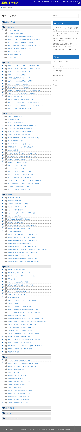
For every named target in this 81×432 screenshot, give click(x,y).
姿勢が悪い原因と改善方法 (15, 96)
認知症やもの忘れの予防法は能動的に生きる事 (20, 390)
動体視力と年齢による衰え (15, 372)
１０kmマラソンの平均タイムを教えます (18, 186)
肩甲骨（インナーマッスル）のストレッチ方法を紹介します (23, 65)
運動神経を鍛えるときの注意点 (16, 369)
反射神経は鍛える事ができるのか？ (17, 384)
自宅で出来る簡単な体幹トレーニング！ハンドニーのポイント (24, 333)
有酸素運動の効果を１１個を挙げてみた (18, 255)
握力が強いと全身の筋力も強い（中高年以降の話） (21, 285)
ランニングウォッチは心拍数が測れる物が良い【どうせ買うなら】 (25, 159)
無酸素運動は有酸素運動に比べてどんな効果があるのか (22, 240)
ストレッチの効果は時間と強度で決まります (19, 108)
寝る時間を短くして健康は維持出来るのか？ (19, 393)
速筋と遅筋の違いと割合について (16, 352)
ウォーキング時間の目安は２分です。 (18, 210)
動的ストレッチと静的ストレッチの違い (18, 84)
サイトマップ (73, 1)
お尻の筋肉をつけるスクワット (16, 288)
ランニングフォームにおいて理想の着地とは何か (20, 174)
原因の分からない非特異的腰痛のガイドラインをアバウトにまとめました (27, 45)
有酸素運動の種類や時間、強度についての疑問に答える (22, 252)
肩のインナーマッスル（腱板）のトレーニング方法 (21, 276)
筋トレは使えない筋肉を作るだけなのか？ (19, 273)
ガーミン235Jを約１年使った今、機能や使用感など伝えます (23, 156)
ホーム (30, 1)
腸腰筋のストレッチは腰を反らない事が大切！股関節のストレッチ (25, 90)
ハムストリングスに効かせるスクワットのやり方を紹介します (24, 312)
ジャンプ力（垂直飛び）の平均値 (16, 294)
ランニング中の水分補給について (16, 122)
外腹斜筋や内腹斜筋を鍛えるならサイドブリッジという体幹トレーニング (27, 318)
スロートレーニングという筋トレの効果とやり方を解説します (24, 339)
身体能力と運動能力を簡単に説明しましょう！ (20, 360)
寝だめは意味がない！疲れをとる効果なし (19, 396)
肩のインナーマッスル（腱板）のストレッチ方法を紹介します (24, 68)
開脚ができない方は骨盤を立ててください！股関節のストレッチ (25, 102)
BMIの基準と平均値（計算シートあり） (18, 204)
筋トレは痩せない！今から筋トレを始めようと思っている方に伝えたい (26, 346)
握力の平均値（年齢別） (14, 297)
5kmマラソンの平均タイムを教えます (18, 165)
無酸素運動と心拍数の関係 (15, 200)
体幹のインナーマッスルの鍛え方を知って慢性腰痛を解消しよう (25, 39)
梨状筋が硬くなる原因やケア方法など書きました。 (21, 131)
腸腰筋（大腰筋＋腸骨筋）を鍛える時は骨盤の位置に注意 (23, 309)
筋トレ (35, 1)
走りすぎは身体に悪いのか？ (15, 150)
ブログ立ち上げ (12, 57)
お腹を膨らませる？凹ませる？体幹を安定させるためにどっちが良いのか (27, 321)
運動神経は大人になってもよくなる (17, 375)
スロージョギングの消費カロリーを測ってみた (20, 177)
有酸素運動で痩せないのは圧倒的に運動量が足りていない (23, 258)
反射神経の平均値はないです (15, 378)
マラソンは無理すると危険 (15, 116)
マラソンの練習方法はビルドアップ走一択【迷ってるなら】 (23, 183)
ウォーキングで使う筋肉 (14, 216)
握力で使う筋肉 (12, 279)
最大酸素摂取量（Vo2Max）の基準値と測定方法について (23, 147)
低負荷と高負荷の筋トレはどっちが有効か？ (19, 342)
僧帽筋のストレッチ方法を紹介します (18, 75)
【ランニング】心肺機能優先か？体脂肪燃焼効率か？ (22, 125)
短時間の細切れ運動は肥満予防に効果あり (19, 219)
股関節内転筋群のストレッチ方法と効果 (18, 87)
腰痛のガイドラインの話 (14, 51)
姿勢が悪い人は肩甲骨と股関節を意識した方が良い (21, 99)
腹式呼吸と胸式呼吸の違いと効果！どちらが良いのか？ (22, 237)
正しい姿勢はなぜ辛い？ (14, 30)
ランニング (53, 1)
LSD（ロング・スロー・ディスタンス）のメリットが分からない (24, 180)
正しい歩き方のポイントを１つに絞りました (19, 207)
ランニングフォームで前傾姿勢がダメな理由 (19, 171)
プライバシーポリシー (12, 418)
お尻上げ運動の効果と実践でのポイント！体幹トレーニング (23, 324)
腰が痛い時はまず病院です (15, 54)
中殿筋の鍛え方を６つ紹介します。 (17, 315)
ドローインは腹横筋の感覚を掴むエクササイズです (21, 327)
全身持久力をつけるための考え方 (16, 222)
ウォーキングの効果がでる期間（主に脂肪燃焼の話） (22, 213)
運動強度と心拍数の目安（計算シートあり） (19, 228)
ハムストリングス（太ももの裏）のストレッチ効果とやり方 (23, 93)
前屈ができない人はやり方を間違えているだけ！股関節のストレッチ (26, 105)
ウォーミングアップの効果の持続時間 (18, 282)
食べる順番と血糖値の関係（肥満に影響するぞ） (20, 36)
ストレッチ (40, 1)
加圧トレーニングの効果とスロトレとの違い (19, 336)
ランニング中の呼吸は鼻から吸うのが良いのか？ (20, 162)
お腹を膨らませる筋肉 (13, 303)
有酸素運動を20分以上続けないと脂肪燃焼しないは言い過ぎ (23, 261)
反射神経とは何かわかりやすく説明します (19, 381)
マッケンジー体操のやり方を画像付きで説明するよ (21, 42)
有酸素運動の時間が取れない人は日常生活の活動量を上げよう (24, 246)
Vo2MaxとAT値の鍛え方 (14, 119)
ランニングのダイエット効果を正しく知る (19, 189)
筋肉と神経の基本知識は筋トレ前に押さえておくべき (22, 349)
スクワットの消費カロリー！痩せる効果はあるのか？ (22, 306)
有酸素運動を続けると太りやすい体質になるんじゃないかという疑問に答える (28, 249)
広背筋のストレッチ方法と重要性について (19, 72)
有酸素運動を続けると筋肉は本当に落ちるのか (20, 243)
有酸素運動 (46, 1)
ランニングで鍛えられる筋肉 (15, 141)
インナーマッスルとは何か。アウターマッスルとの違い (22, 300)
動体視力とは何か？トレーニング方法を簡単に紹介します (23, 363)
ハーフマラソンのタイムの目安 (16, 168)
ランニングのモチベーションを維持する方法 (19, 144)
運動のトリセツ (9, 2)
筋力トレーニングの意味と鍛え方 (16, 270)
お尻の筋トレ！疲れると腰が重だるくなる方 (19, 48)
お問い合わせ (9, 408)
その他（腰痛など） (63, 1)
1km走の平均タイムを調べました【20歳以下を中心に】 (22, 153)
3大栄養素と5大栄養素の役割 (15, 33)
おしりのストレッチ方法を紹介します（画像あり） (21, 81)
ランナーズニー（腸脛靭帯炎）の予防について (20, 128)
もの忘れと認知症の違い (14, 387)
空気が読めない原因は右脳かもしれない (18, 399)
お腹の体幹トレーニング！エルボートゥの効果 (20, 330)
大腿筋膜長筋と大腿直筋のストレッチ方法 (19, 78)
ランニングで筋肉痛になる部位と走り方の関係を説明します (23, 138)
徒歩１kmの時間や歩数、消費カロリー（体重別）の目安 (22, 234)
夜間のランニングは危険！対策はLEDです (19, 134)
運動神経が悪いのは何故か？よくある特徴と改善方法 (22, 366)
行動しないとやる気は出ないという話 (18, 402)
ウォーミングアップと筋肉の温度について (19, 291)
